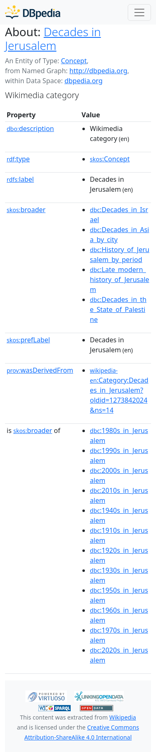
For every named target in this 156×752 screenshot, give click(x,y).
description (30, 128)
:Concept (110, 158)
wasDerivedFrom (40, 370)
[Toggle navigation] (139, 12)
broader (26, 209)
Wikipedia (122, 717)
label (20, 179)
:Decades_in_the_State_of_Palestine (118, 309)
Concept (74, 60)
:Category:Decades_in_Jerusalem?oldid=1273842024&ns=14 (119, 390)
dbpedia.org (83, 80)
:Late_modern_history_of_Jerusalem (119, 279)
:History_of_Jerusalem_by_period (119, 254)
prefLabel (28, 339)
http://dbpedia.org (98, 70)
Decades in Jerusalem (53, 38)
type (18, 158)
